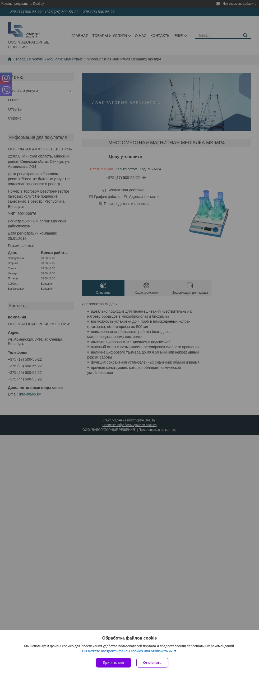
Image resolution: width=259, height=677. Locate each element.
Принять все (113, 663)
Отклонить (152, 663)
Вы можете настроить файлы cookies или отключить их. (127, 651)
